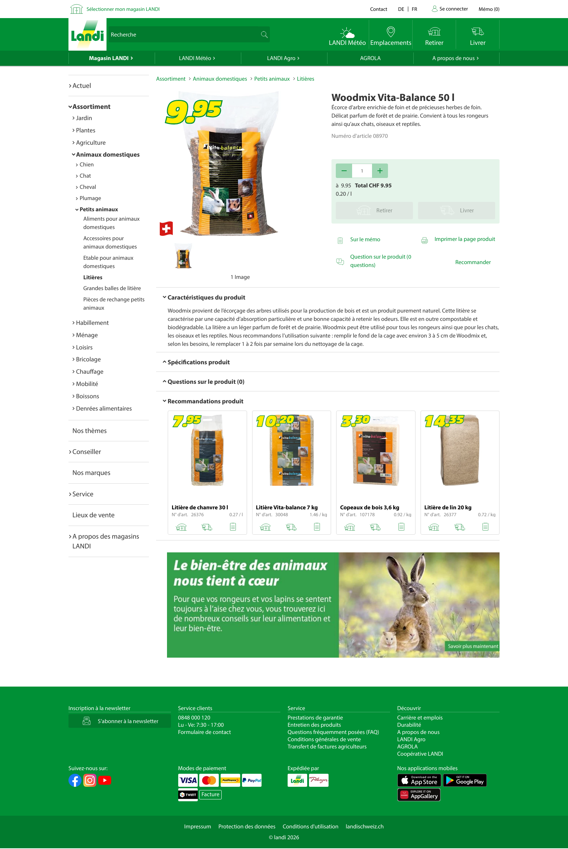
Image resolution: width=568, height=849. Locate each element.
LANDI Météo (195, 58)
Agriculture (91, 142)
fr (414, 8)
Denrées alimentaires (104, 408)
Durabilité (409, 725)
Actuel (81, 85)
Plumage (90, 198)
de (401, 8)
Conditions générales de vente (324, 739)
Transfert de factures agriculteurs (327, 746)
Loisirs (84, 347)
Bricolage (88, 359)
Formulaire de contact (204, 732)
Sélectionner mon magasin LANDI (123, 8)
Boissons (87, 396)
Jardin (84, 118)
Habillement (92, 322)
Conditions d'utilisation (310, 826)
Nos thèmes (89, 430)
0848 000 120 (194, 717)
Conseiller (86, 451)
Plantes (85, 130)
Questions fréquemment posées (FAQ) (333, 732)
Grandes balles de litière (112, 288)
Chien (87, 164)
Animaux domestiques (108, 154)
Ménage (87, 335)
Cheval (88, 187)
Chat (85, 175)
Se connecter (453, 8)
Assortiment (91, 106)
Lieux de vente (93, 514)
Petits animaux (99, 209)
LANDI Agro (281, 58)
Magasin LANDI (109, 58)
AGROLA (370, 58)
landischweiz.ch (365, 826)
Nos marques (91, 472)
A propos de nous (453, 58)
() (489, 8)
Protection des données (247, 826)
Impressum (197, 826)
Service (82, 493)
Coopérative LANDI (420, 753)
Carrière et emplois (420, 717)
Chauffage (90, 371)
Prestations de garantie (315, 717)
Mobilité (87, 383)
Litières (93, 277)
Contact (378, 8)
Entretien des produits (314, 725)
